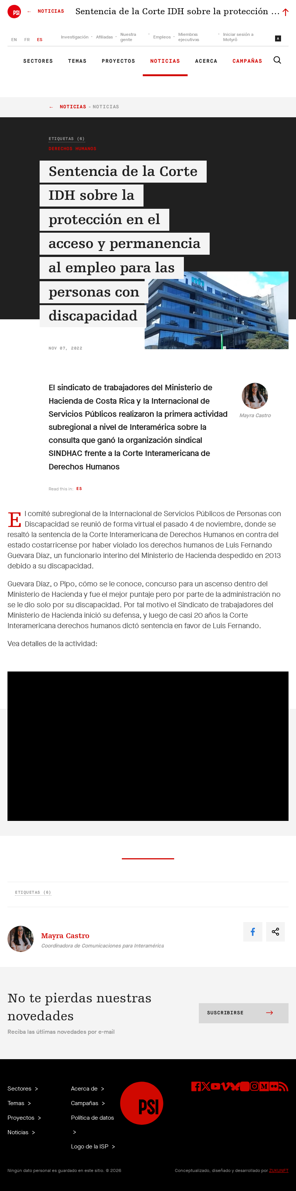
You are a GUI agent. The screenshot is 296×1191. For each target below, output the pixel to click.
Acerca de (85, 1088)
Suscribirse (240, 1014)
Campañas (247, 61)
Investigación (75, 37)
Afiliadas (104, 37)
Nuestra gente (128, 37)
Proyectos (118, 61)
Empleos (162, 37)
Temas (77, 61)
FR (27, 40)
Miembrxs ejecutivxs (188, 37)
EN (14, 40)
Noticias (165, 61)
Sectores (38, 61)
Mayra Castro (255, 415)
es (79, 489)
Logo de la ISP (90, 1146)
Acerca (206, 61)
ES (39, 40)
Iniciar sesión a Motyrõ (238, 37)
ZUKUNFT (279, 1170)
